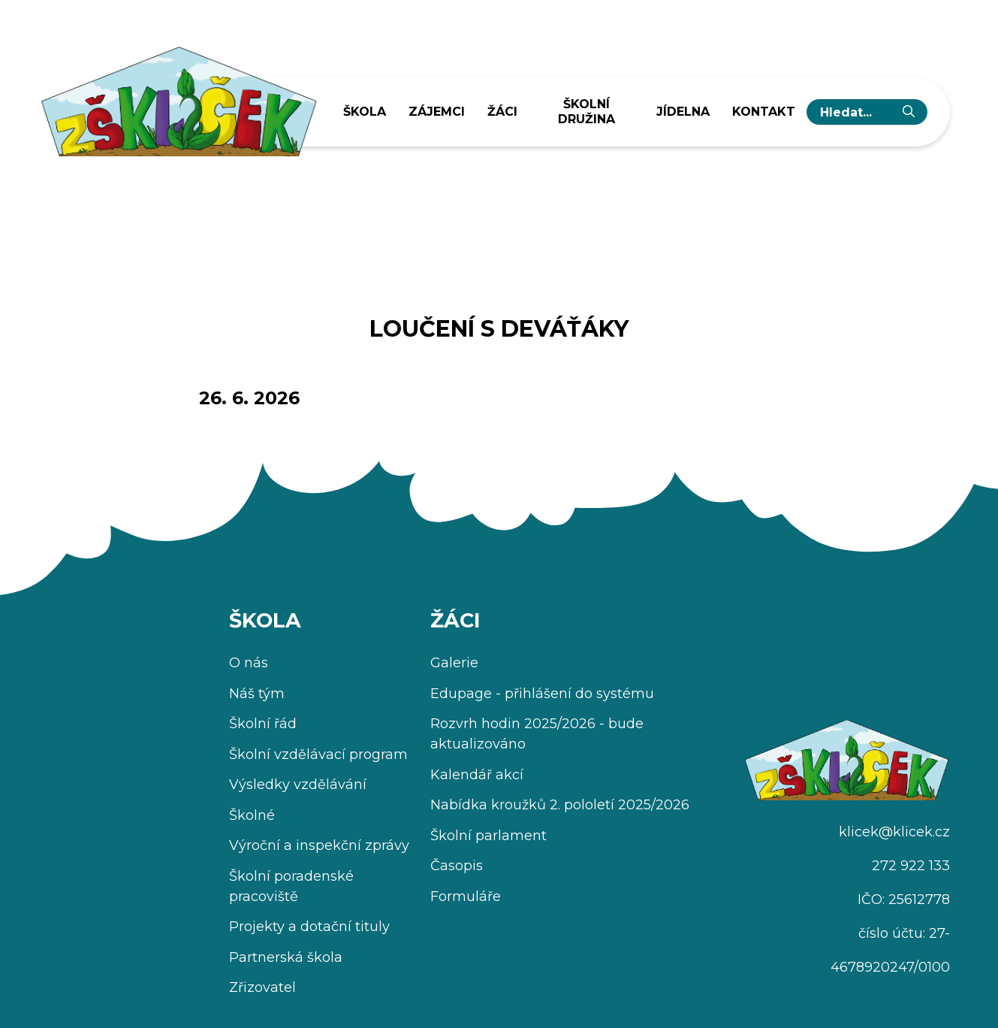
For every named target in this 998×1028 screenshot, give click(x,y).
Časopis (456, 865)
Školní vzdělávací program (318, 754)
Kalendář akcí (476, 774)
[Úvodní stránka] (178, 96)
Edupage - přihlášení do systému (542, 693)
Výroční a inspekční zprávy (319, 845)
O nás (248, 663)
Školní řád (263, 723)
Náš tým (257, 693)
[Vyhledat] (908, 112)
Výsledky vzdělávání (297, 784)
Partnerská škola (285, 957)
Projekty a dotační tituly (309, 926)
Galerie (454, 663)
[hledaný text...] (855, 112)
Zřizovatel (262, 987)
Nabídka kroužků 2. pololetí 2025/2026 (559, 805)
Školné (252, 815)
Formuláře (465, 896)
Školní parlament (488, 835)
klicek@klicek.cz (894, 832)
